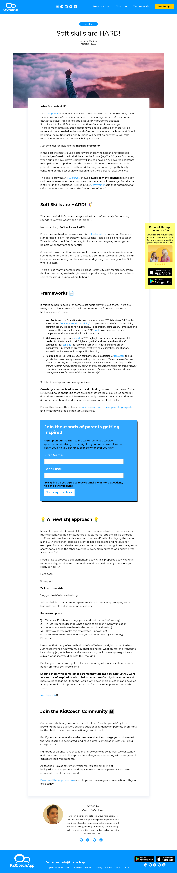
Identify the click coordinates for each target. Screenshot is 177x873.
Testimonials (141, 6)
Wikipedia (52, 113)
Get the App (164, 6)
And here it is (48, 695)
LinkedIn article (97, 234)
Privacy (99, 867)
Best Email (53, 469)
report (77, 338)
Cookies (109, 867)
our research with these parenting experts (107, 407)
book (96, 330)
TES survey (73, 177)
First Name (53, 455)
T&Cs (117, 867)
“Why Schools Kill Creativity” (75, 324)
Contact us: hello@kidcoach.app (66, 862)
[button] (100, 6)
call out (67, 345)
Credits (126, 867)
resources (119, 356)
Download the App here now (57, 780)
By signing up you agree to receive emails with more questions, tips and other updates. (83, 484)
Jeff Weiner (98, 185)
